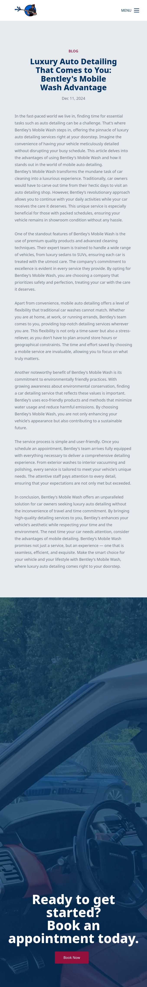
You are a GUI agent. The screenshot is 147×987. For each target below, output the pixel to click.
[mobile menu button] (136, 10)
